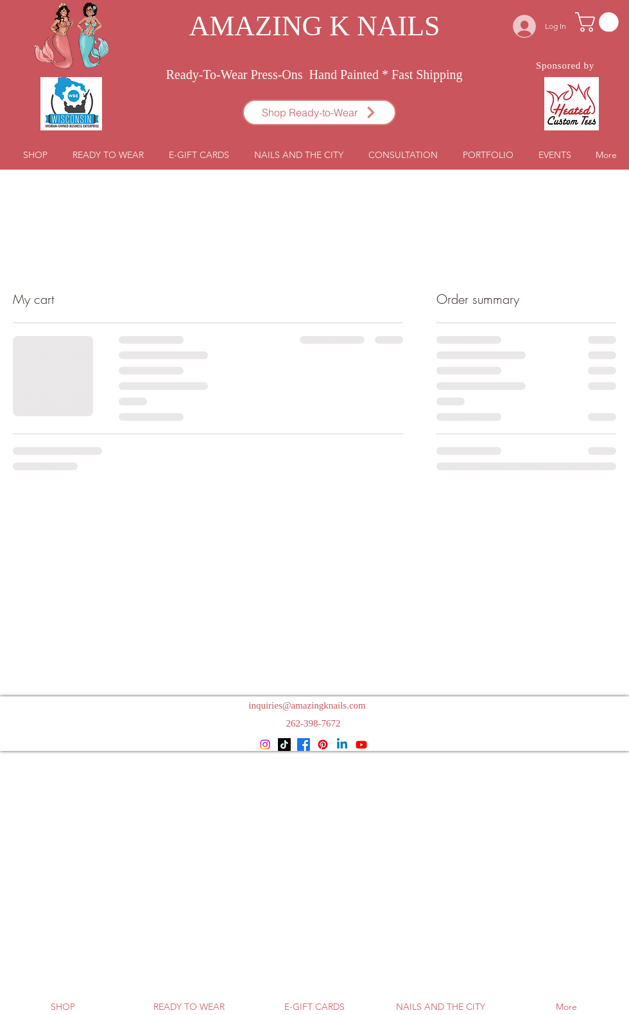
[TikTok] (284, 744)
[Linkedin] (342, 744)
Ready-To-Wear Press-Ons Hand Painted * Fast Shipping (314, 74)
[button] (599, 22)
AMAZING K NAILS (314, 26)
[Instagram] (265, 744)
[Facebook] (303, 744)
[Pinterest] (322, 744)
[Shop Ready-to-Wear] (319, 112)
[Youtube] (361, 744)
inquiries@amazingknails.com (307, 705)
